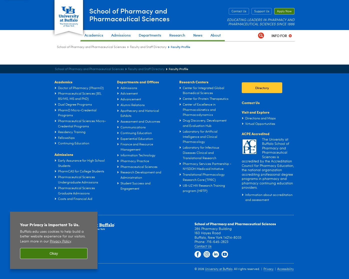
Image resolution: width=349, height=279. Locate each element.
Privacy (269, 269)
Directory (262, 88)
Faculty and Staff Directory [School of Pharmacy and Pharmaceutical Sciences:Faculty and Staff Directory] (148, 47)
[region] (54, 240)
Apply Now (284, 11)
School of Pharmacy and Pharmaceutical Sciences (133, 15)
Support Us (261, 11)
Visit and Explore (256, 112)
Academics (63, 81)
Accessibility (285, 269)
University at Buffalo (218, 269)
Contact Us (239, 11)
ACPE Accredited (256, 133)
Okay (54, 253)
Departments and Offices (138, 81)
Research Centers (193, 81)
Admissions (63, 154)
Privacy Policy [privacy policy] (60, 241)
